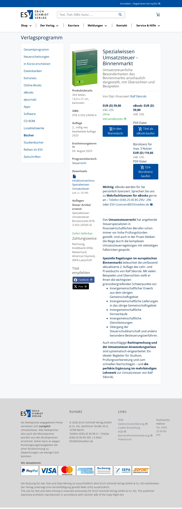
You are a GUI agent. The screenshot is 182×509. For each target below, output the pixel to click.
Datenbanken (33, 71)
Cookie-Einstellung (129, 427)
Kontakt (121, 25)
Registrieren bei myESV (145, 3)
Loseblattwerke (34, 128)
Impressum (125, 439)
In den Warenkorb (115, 131)
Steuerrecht (79, 163)
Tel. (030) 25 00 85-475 (161, 431)
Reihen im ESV (33, 150)
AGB (120, 431)
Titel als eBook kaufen (146, 131)
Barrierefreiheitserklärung (133, 435)
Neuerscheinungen (36, 57)
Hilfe (121, 420)
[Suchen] (86, 14)
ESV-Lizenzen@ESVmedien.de (129, 204)
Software (30, 114)
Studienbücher (34, 142)
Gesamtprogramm (36, 49)
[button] (27, 25)
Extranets (30, 78)
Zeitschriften (32, 157)
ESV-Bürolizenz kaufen (146, 171)
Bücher (29, 135)
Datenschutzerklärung (131, 424)
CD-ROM (29, 121)
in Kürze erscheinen (37, 64)
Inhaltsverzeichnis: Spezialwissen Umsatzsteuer (83, 182)
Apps (27, 107)
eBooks (29, 92)
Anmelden (125, 3)
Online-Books (33, 85)
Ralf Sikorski (138, 96)
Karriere (73, 25)
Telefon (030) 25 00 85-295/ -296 (130, 200)
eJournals (30, 100)
